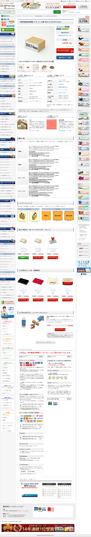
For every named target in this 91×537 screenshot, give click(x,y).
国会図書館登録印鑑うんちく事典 (83, 227)
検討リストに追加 (65, 57)
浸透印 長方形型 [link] (5, 66)
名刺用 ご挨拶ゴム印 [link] (6, 135)
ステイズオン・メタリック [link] (7, 258)
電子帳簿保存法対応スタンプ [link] (8, 297)
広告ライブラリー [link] (6, 428)
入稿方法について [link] (6, 323)
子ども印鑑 (77, 12)
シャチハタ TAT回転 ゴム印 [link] (7, 193)
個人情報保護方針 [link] (6, 381)
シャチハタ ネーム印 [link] (6, 203)
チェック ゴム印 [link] (5, 159)
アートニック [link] (5, 246)
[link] (23, 246)
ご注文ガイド (65, 1)
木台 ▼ (31, 80)
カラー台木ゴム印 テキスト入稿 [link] (8, 48)
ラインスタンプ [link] (5, 167)
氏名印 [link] (3, 98)
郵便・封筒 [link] (4, 121)
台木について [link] (5, 328)
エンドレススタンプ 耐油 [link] (7, 196)
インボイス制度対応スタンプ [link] (8, 295)
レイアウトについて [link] (7, 355)
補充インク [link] (4, 144)
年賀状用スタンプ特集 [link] (6, 287)
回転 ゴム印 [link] (4, 221)
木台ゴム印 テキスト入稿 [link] (7, 38)
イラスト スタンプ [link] (6, 164)
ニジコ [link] (3, 251)
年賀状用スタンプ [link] (5, 175)
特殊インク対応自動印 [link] (6, 190)
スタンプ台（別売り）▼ (35, 101)
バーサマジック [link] (5, 269)
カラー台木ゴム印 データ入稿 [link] (8, 51)
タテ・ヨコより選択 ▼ (63, 89)
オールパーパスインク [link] (6, 261)
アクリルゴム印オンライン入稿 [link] (7, 61)
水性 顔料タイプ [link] (5, 234)
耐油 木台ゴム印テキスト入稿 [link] (8, 185)
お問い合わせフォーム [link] (7, 408)
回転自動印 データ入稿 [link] (7, 142)
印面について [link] (5, 326)
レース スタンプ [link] (5, 162)
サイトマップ (80, 1)
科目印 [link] (3, 101)
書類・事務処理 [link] (5, 119)
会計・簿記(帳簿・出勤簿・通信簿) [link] (8, 124)
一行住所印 (71, 12)
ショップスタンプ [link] (5, 172)
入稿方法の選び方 (7, 30)
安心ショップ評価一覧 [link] (7, 425)
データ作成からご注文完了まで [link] (8, 343)
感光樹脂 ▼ (61, 84)
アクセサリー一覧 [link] (5, 274)
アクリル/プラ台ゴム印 (7, 54)
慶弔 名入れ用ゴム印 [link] (6, 103)
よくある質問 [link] (5, 400)
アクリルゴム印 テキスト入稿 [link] (8, 56)
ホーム (88, 1)
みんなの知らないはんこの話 (83, 239)
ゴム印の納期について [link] (7, 334)
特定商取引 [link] (5, 373)
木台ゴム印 (7, 36)
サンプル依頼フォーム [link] (7, 402)
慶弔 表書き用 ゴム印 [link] (6, 126)
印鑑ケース (65, 12)
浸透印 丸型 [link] (4, 71)
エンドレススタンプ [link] (6, 224)
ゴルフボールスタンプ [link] (6, 178)
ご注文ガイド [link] (5, 365)
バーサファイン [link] (5, 264)
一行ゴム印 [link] (4, 292)
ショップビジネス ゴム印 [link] (7, 132)
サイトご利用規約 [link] (6, 378)
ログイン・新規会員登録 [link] (8, 387)
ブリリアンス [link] (5, 267)
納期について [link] (5, 370)
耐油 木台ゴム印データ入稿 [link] (7, 188)
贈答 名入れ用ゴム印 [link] (6, 106)
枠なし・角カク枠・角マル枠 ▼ (64, 101)
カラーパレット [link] (5, 248)
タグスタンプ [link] (5, 170)
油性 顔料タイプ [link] (7, 231)
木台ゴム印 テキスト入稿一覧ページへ (45, 342)
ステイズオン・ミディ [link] (6, 256)
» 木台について (33, 130)
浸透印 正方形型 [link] (5, 69)
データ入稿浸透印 (7, 63)
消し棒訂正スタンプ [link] (6, 116)
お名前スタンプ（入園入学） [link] (8, 109)
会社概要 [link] (4, 417)
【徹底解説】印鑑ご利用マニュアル (83, 235)
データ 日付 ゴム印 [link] (6, 218)
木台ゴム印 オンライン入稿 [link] (7, 44)
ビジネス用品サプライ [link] (6, 211)
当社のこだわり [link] (6, 414)
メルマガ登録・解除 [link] (7, 390)
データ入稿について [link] (7, 341)
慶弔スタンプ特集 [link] (5, 281)
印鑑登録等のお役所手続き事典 (83, 231)
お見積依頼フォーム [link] (7, 405)
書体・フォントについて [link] (8, 350)
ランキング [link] (5, 331)
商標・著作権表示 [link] (6, 375)
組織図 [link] (4, 420)
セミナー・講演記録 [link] (7, 431)
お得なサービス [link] (6, 393)
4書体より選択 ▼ (62, 92)
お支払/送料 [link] (5, 367)
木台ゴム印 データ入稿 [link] (7, 41)
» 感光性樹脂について (64, 130)
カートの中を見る (69, 6)
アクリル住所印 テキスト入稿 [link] (8, 83)
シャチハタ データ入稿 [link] (7, 208)
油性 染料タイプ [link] (8, 236)
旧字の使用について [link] (7, 358)
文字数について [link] (6, 352)
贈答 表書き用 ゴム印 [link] (6, 129)
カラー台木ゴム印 (7, 46)
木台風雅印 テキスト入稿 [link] (7, 152)
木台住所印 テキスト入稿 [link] (7, 81)
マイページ (72, 1)
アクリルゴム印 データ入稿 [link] (7, 59)
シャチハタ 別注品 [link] (6, 206)
